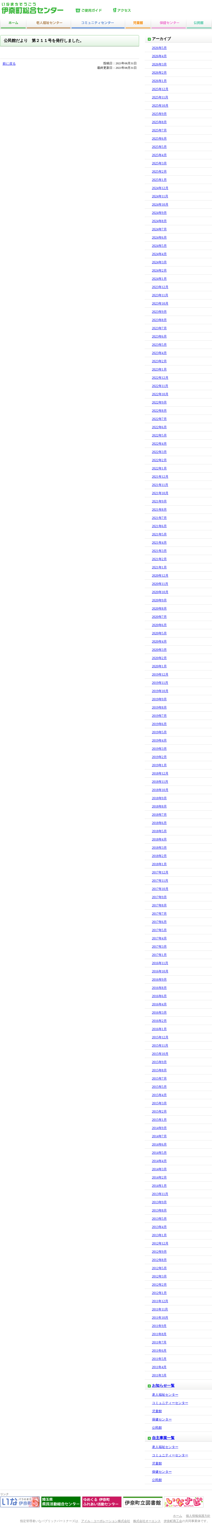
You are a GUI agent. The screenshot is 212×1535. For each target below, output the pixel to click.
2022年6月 (159, 427)
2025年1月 (159, 180)
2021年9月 (159, 501)
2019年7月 (159, 716)
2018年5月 (159, 831)
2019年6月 (159, 724)
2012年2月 (159, 1284)
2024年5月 (159, 246)
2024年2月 (159, 270)
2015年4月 (159, 1095)
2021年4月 (159, 542)
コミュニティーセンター (170, 1403)
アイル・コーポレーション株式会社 (105, 1521)
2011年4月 (159, 1367)
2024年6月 (159, 237)
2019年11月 (160, 683)
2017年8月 (159, 905)
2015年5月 (159, 1087)
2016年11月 (160, 963)
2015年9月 (159, 1062)
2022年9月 (159, 402)
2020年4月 (159, 641)
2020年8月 (159, 608)
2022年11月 (160, 386)
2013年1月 (159, 1235)
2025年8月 (159, 122)
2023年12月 (160, 287)
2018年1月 (159, 864)
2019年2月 (159, 757)
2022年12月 (160, 378)
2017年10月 (160, 889)
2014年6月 (159, 1144)
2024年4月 (159, 254)
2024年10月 (160, 204)
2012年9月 (159, 1251)
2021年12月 (160, 476)
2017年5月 (159, 930)
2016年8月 (159, 988)
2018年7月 (159, 814)
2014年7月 (159, 1136)
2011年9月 (159, 1326)
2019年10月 (160, 691)
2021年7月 (159, 518)
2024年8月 (159, 221)
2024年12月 (160, 188)
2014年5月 (159, 1153)
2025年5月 (159, 147)
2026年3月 (159, 64)
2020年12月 (160, 575)
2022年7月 (159, 419)
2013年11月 (160, 1194)
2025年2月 (159, 171)
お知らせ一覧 (163, 1385)
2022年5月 (159, 435)
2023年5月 (159, 345)
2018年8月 (159, 806)
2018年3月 (159, 847)
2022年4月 (159, 443)
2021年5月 (159, 534)
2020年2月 (159, 658)
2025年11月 (160, 97)
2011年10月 (160, 1317)
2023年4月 (159, 353)
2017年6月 (159, 922)
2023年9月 (159, 312)
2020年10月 (160, 592)
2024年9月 (159, 213)
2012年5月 (159, 1268)
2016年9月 (159, 979)
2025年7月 (159, 130)
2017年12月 (160, 872)
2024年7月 (159, 229)
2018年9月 (159, 798)
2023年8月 (159, 320)
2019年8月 (159, 707)
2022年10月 (160, 394)
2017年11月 (160, 880)
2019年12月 (160, 674)
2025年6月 (159, 138)
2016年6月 (159, 996)
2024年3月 (159, 262)
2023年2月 (159, 361)
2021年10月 (160, 493)
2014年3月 (159, 1169)
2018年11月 (160, 782)
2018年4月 (159, 839)
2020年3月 (159, 650)
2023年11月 (160, 295)
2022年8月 (159, 410)
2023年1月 (159, 369)
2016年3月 (159, 1012)
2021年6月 (159, 526)
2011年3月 (159, 1375)
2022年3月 (159, 452)
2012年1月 (159, 1293)
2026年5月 (159, 48)
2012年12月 (160, 1243)
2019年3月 (159, 749)
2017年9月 (159, 897)
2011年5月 (159, 1359)
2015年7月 (159, 1078)
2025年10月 (160, 105)
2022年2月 (159, 460)
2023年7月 (159, 328)
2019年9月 (159, 699)
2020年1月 (159, 666)
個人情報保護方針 (198, 1516)
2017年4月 (159, 938)
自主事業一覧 (163, 1438)
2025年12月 (160, 89)
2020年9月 (159, 600)
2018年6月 (159, 823)
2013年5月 (159, 1219)
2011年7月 (159, 1342)
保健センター (162, 1419)
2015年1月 (159, 1120)
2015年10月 (160, 1054)
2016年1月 (159, 1029)
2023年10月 (160, 303)
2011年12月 (160, 1301)
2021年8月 (159, 509)
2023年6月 (159, 336)
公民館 (157, 1427)
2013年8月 (159, 1210)
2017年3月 (159, 946)
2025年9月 (159, 114)
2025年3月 (159, 163)
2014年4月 (159, 1161)
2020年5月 (159, 633)
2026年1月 (159, 81)
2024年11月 (160, 196)
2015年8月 (159, 1070)
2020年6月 (159, 625)
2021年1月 (159, 567)
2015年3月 (159, 1103)
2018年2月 (159, 856)
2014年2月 (159, 1177)
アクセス (130, 10)
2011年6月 (159, 1350)
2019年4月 (159, 740)
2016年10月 (160, 971)
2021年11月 (160, 485)
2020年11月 (160, 584)
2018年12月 (160, 773)
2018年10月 (160, 790)
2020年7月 (159, 617)
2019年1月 (159, 765)
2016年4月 (159, 1004)
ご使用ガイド (93, 10)
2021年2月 (159, 559)
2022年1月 (159, 468)
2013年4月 (159, 1227)
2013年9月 (159, 1202)
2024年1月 (159, 279)
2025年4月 (159, 155)
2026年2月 (159, 72)
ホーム (177, 1516)
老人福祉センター (165, 1394)
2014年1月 (159, 1186)
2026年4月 (159, 56)
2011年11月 (160, 1309)
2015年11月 (160, 1045)
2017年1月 (159, 955)
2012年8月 (159, 1260)
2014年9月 (159, 1128)
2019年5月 (159, 732)
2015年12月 (160, 1037)
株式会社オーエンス (147, 1521)
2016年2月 (159, 1021)
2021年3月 (159, 551)
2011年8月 (159, 1334)
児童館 (157, 1411)
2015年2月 (159, 1111)
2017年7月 (159, 913)
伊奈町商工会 (173, 1521)
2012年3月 (159, 1276)
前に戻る (9, 63)
